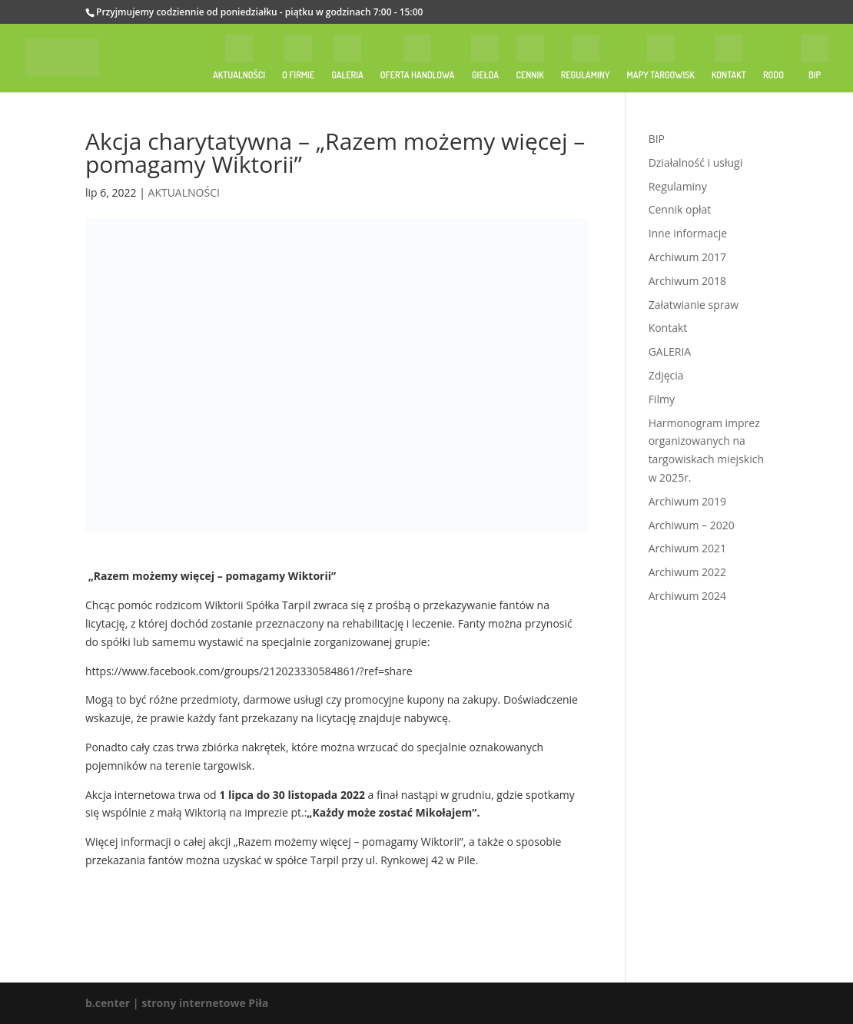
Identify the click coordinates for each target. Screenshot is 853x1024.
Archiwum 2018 (687, 280)
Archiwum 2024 (687, 595)
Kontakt (668, 327)
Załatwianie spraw (693, 304)
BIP (657, 138)
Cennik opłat (680, 209)
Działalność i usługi (696, 162)
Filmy (662, 399)
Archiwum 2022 (687, 572)
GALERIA (670, 351)
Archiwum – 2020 (692, 525)
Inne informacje (688, 233)
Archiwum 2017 (687, 257)
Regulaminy (678, 186)
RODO (773, 75)
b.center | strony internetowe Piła (176, 1003)
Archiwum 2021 (687, 548)
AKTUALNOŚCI (184, 192)
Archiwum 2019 (687, 501)
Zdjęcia (666, 375)
